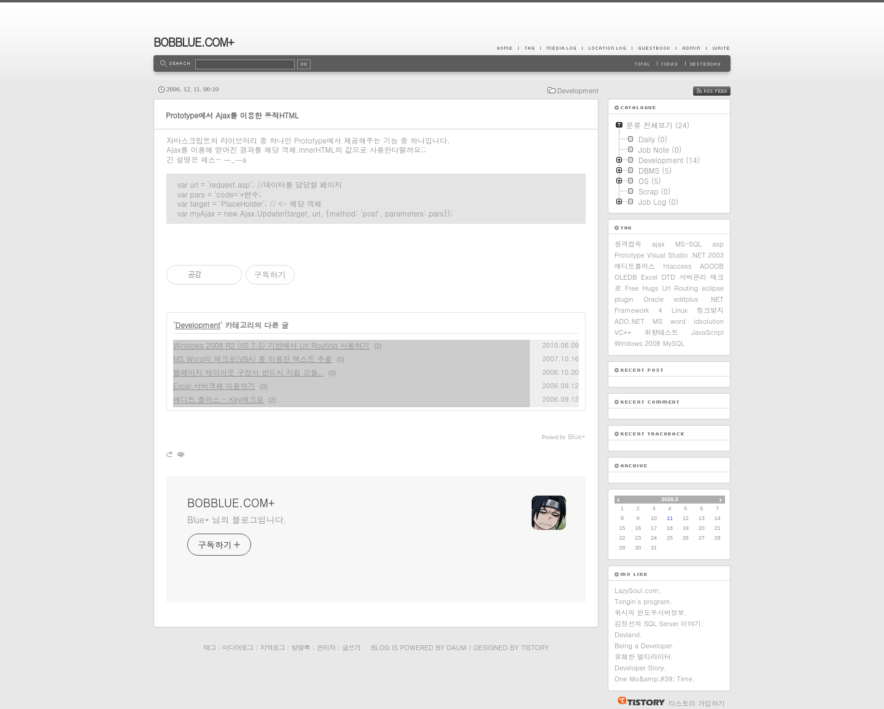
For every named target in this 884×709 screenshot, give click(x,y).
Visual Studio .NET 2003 (685, 254)
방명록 (301, 647)
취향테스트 (661, 332)
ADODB (712, 265)
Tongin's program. (644, 601)
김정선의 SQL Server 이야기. (659, 623)
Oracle (653, 299)
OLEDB (626, 277)
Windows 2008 (638, 343)
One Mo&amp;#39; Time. (655, 678)
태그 (209, 647)
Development (578, 90)
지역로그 (272, 647)
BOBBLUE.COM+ (193, 42)
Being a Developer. (645, 645)
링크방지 (710, 310)
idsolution (709, 321)
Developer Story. (641, 667)
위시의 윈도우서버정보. (651, 612)
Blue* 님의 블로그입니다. (237, 519)
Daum (457, 647)
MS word (669, 321)
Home (507, 48)
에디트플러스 (635, 265)
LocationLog (607, 48)
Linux (680, 310)
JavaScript (707, 332)
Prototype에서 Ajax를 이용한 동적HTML (232, 115)
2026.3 (669, 499)
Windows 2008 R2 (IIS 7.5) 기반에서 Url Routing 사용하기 (271, 345)
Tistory (535, 647)
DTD (668, 277)
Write (718, 48)
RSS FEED (721, 91)
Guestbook (654, 48)
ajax (658, 243)
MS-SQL (688, 243)
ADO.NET (630, 321)
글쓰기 (351, 647)
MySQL (673, 343)
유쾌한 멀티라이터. (644, 656)
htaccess (678, 265)
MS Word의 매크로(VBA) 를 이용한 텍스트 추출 (252, 358)
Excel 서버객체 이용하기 (214, 385)
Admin (691, 48)
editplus (686, 299)
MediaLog (561, 48)
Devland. (628, 634)
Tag (529, 48)
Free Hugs (641, 288)
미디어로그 (238, 647)
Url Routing (680, 288)
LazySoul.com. (638, 590)
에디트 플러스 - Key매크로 (218, 399)
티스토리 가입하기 (697, 703)
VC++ (623, 332)
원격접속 (628, 243)
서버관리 (693, 277)
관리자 (326, 647)
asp (718, 243)
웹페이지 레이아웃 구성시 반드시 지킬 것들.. (248, 372)
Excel (649, 277)
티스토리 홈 (638, 701)
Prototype (630, 254)
